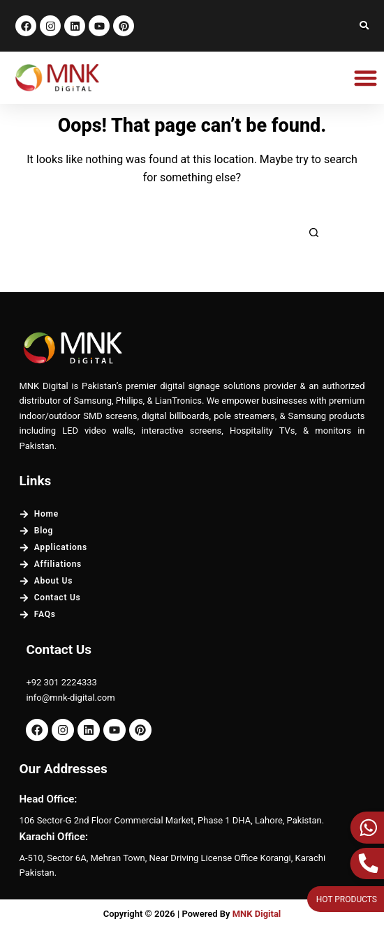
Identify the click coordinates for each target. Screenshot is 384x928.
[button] (366, 77)
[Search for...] (174, 232)
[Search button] (314, 232)
